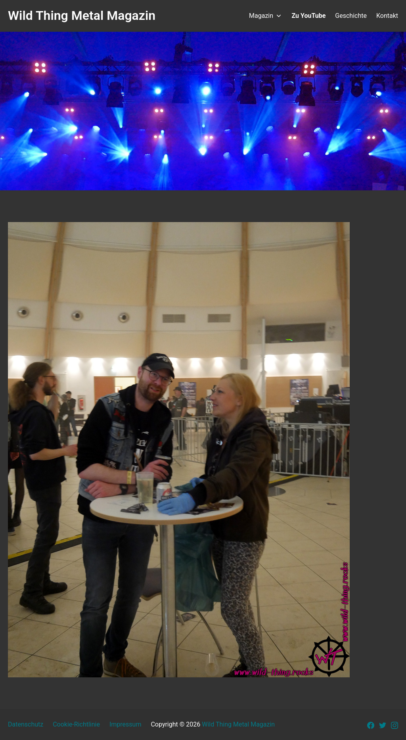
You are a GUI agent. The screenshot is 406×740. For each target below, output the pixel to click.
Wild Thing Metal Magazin (238, 724)
